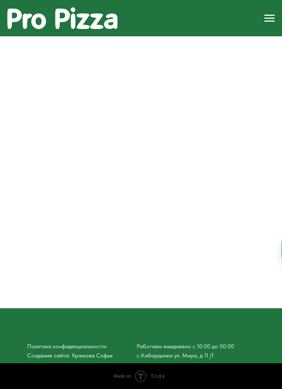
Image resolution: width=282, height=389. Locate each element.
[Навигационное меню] (269, 18)
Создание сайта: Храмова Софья (70, 355)
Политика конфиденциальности (66, 346)
